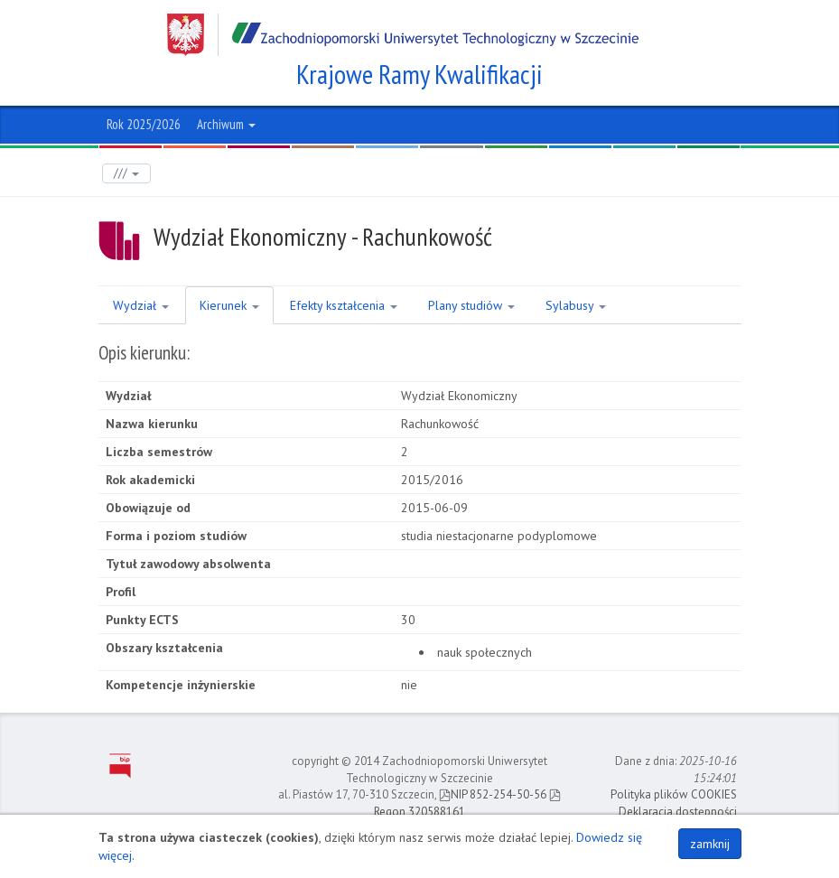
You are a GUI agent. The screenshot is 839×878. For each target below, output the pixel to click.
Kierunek (229, 305)
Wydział (141, 305)
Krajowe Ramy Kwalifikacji (419, 74)
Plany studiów (471, 305)
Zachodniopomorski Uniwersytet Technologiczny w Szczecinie (403, 35)
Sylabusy (575, 305)
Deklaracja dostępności (678, 811)
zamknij (710, 844)
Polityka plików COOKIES (674, 794)
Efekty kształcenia (343, 305)
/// (126, 173)
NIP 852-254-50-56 (492, 794)
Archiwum (226, 124)
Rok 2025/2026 (144, 124)
